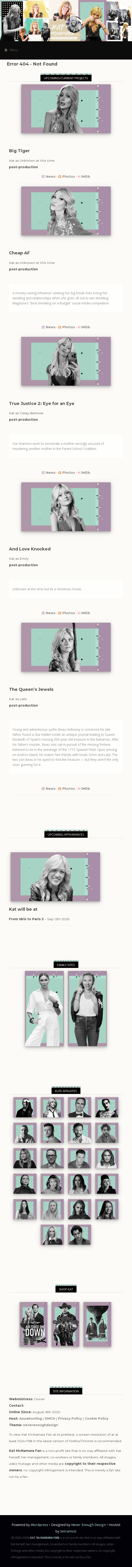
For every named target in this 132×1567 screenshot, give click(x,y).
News (50, 176)
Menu (10, 50)
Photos (68, 176)
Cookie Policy (96, 1418)
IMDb (85, 176)
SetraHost (68, 1531)
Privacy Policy (70, 1418)
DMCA (50, 1418)
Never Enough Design (88, 1525)
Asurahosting (30, 1418)
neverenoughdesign (40, 1425)
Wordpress (39, 1525)
